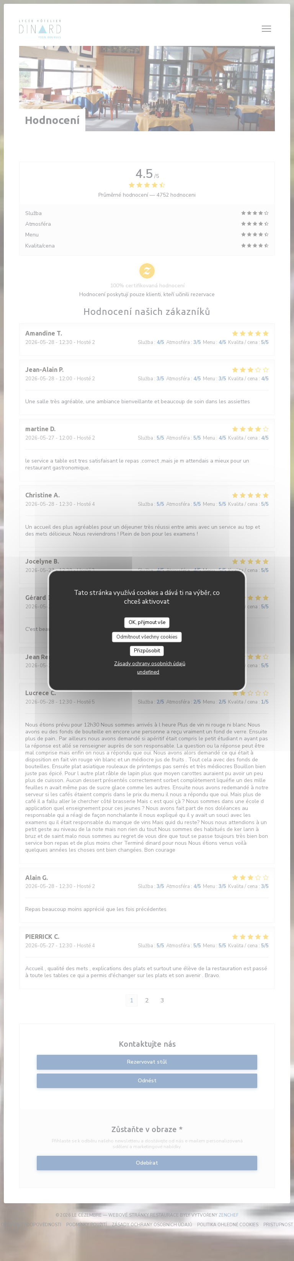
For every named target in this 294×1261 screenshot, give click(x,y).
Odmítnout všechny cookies (147, 636)
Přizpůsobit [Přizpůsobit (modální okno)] (147, 650)
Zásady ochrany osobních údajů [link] (149, 663)
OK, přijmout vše (147, 622)
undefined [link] (148, 671)
